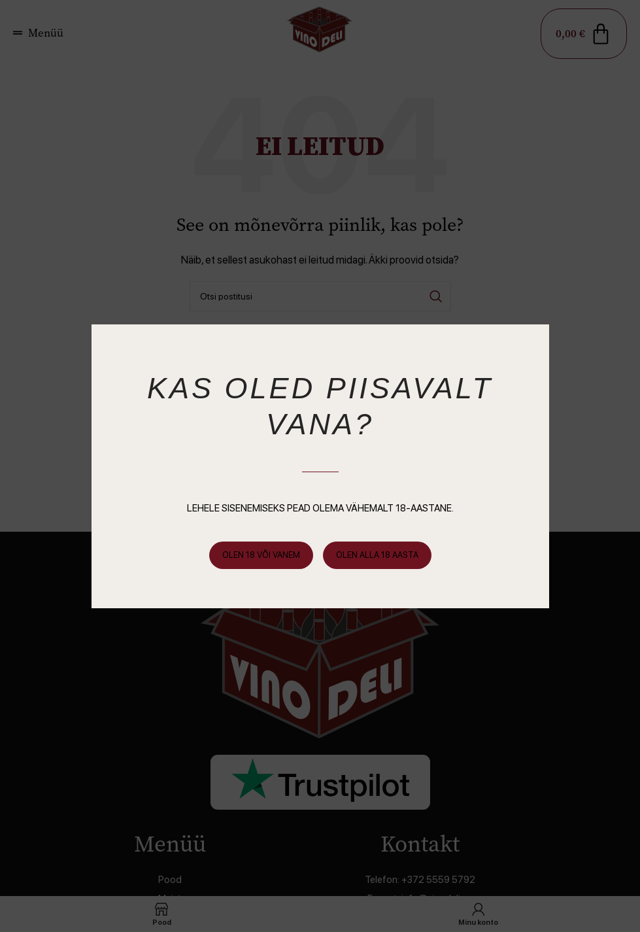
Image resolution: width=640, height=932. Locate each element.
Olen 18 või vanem (261, 555)
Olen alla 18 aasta (377, 555)
